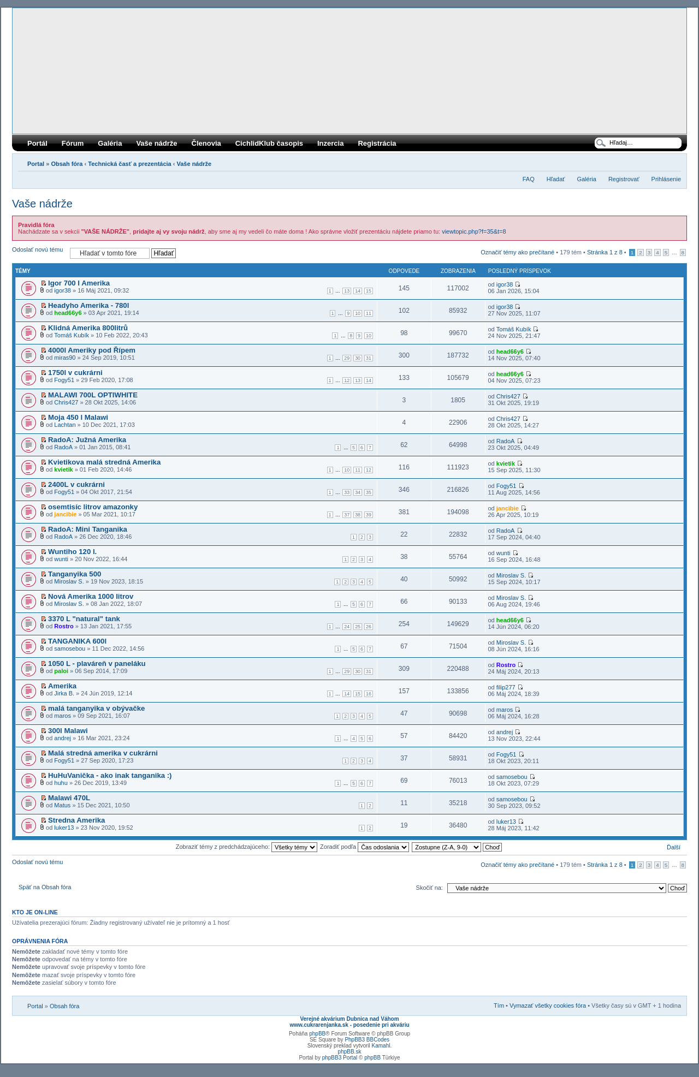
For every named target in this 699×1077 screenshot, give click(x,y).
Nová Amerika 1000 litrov (90, 596)
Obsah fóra (66, 163)
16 (368, 694)
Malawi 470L (69, 798)
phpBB (317, 1034)
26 (368, 626)
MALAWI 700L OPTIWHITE (93, 395)
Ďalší (673, 847)
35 (368, 492)
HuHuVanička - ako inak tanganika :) (109, 775)
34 (357, 492)
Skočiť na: (429, 887)
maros (62, 715)
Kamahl (381, 1046)
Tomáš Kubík (71, 335)
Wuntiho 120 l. (72, 552)
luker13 (64, 827)
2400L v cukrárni (76, 484)
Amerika (62, 686)
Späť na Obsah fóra (45, 887)
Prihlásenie (666, 179)
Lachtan (64, 424)
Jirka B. (64, 693)
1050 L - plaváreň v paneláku (97, 663)
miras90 (64, 357)
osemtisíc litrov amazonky (93, 507)
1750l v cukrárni (75, 372)
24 (347, 626)
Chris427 (66, 402)
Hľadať (556, 179)
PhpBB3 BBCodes (367, 1040)
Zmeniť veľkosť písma (673, 161)
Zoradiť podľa (364, 846)
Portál (37, 143)
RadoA (63, 447)
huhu (60, 783)
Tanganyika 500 (74, 574)
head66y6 (67, 313)
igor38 (62, 290)
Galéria (110, 143)
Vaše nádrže (156, 143)
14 (357, 291)
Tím (499, 1005)
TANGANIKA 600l (77, 641)
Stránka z (605, 252)
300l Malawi (68, 731)
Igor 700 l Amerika (79, 283)
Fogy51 (64, 380)
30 (357, 358)
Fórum (73, 143)
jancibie (65, 514)
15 (368, 291)
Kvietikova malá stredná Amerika (104, 462)
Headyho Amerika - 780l (88, 305)
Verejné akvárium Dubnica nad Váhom (349, 1019)
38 (357, 514)
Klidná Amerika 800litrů (88, 328)
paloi (61, 671)
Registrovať (623, 179)
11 (368, 313)
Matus (62, 805)
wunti (61, 559)
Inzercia (330, 143)
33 (347, 492)
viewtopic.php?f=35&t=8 (474, 231)
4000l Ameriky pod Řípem (91, 350)
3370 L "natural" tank (84, 619)
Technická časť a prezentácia (129, 163)
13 (347, 291)
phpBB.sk (350, 1052)
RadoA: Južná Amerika (87, 440)
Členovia (206, 143)
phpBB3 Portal (340, 1058)
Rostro (63, 626)
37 (347, 514)
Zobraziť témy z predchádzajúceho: (246, 846)
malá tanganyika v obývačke (96, 708)
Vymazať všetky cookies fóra (548, 1005)
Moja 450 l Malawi (78, 417)
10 (357, 313)
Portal (35, 163)
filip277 (506, 687)
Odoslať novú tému (38, 253)
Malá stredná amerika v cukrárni (103, 753)
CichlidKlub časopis (269, 143)
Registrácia (377, 143)
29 (347, 358)
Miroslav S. (69, 581)
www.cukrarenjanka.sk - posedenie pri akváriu (349, 1025)
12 (347, 380)
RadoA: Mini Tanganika (87, 529)
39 (368, 514)
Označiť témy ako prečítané (517, 252)
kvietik (63, 469)
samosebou (69, 648)
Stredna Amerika (76, 820)
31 (368, 358)
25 (357, 626)
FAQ (529, 179)
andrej (62, 738)
